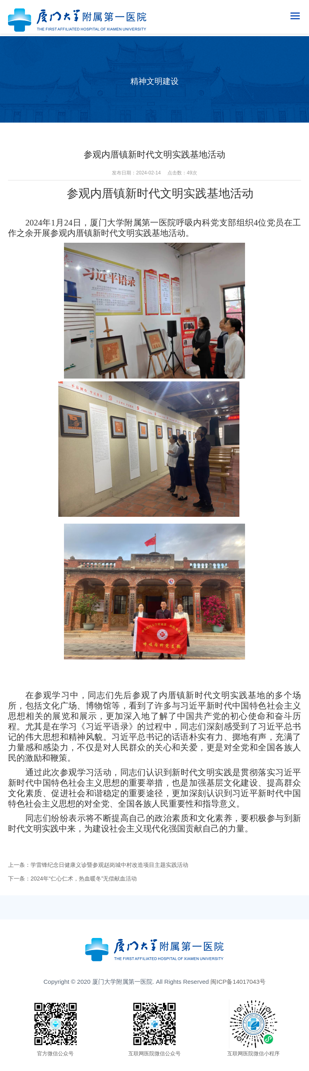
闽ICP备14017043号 (238, 981)
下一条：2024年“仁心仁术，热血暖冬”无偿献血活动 (72, 878)
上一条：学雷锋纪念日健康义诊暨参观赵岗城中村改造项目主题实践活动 (98, 865)
